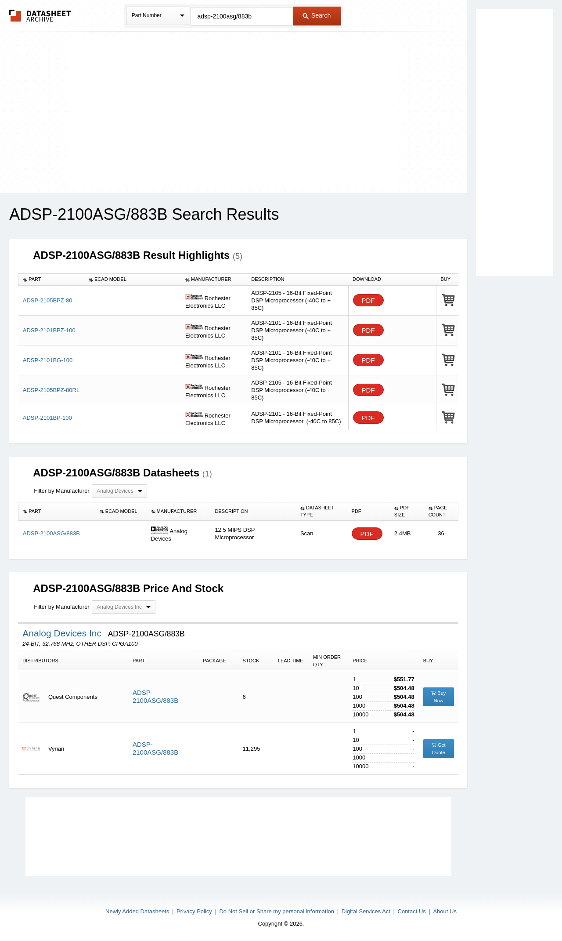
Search (317, 15)
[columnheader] (51, 279)
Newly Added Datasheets (137, 911)
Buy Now (438, 696)
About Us (444, 911)
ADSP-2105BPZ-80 (47, 300)
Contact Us (412, 911)
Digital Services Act (366, 911)
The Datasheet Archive (40, 16)
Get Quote (439, 748)
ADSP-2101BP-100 (47, 417)
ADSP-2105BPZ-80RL (51, 390)
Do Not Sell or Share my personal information (276, 911)
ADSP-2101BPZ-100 (49, 330)
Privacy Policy (194, 911)
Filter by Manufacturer (61, 490)
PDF (368, 300)
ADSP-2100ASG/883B (155, 696)
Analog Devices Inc (63, 633)
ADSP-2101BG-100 (47, 360)
